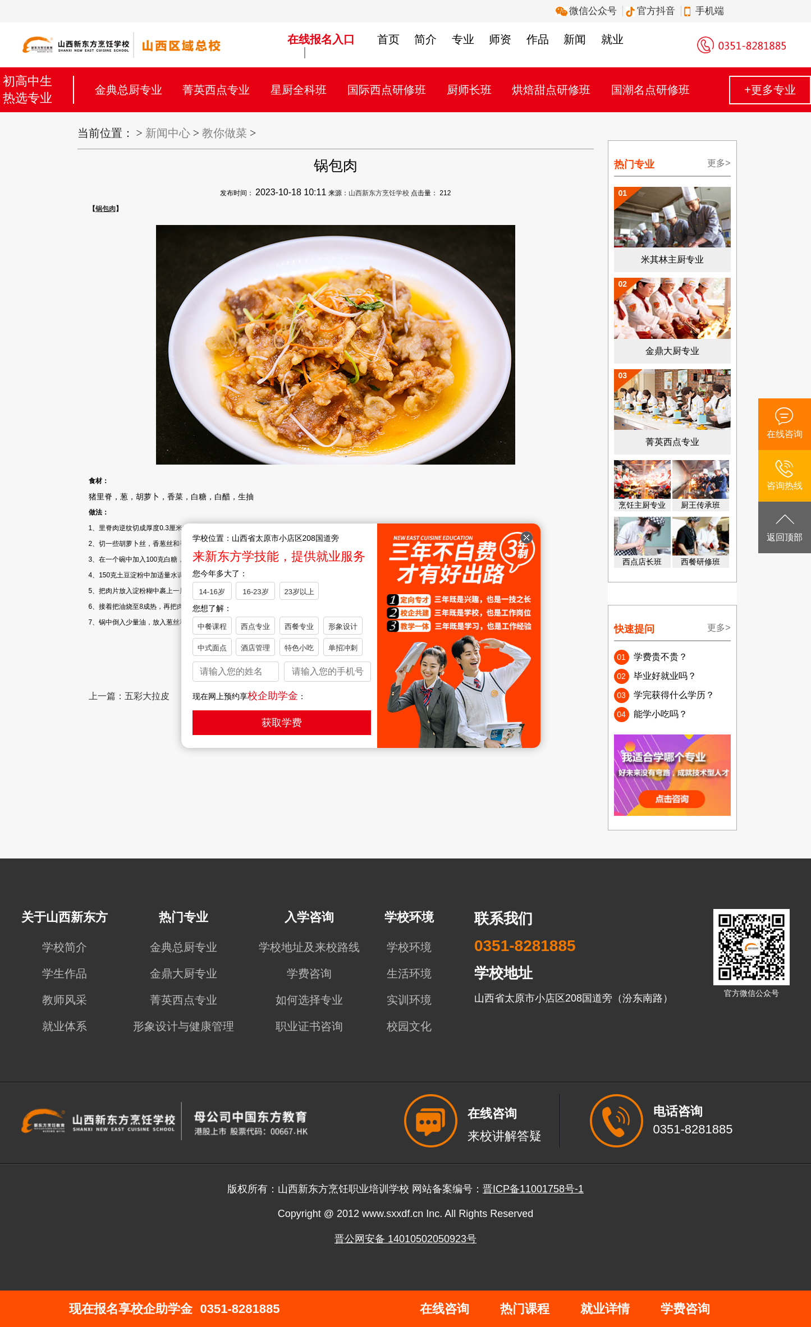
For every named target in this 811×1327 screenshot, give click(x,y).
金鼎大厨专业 (183, 973)
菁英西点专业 (216, 90)
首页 (388, 39)
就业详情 (605, 1309)
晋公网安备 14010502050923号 (405, 1239)
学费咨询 (309, 973)
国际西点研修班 (386, 90)
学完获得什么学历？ (674, 695)
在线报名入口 (321, 39)
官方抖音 (652, 11)
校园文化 (409, 1026)
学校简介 (64, 947)
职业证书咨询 (309, 1026)
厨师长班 (469, 90)
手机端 (705, 11)
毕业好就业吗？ (665, 676)
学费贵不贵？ (661, 657)
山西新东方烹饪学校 (379, 193)
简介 (425, 39)
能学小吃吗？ (661, 714)
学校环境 (409, 947)
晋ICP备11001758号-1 (533, 1189)
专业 (463, 39)
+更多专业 (770, 90)
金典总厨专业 (128, 90)
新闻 (574, 39)
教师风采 (64, 1000)
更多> (718, 163)
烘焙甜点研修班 (551, 90)
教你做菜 (224, 133)
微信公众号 (587, 11)
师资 (500, 39)
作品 (537, 39)
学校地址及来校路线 (309, 947)
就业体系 (64, 1026)
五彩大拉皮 (147, 696)
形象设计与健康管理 (183, 1026)
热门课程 (524, 1309)
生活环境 (409, 973)
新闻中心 (167, 133)
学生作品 (64, 973)
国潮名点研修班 (650, 90)
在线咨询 (444, 1309)
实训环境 (409, 1000)
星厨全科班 (299, 90)
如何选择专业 (309, 1000)
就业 (612, 39)
